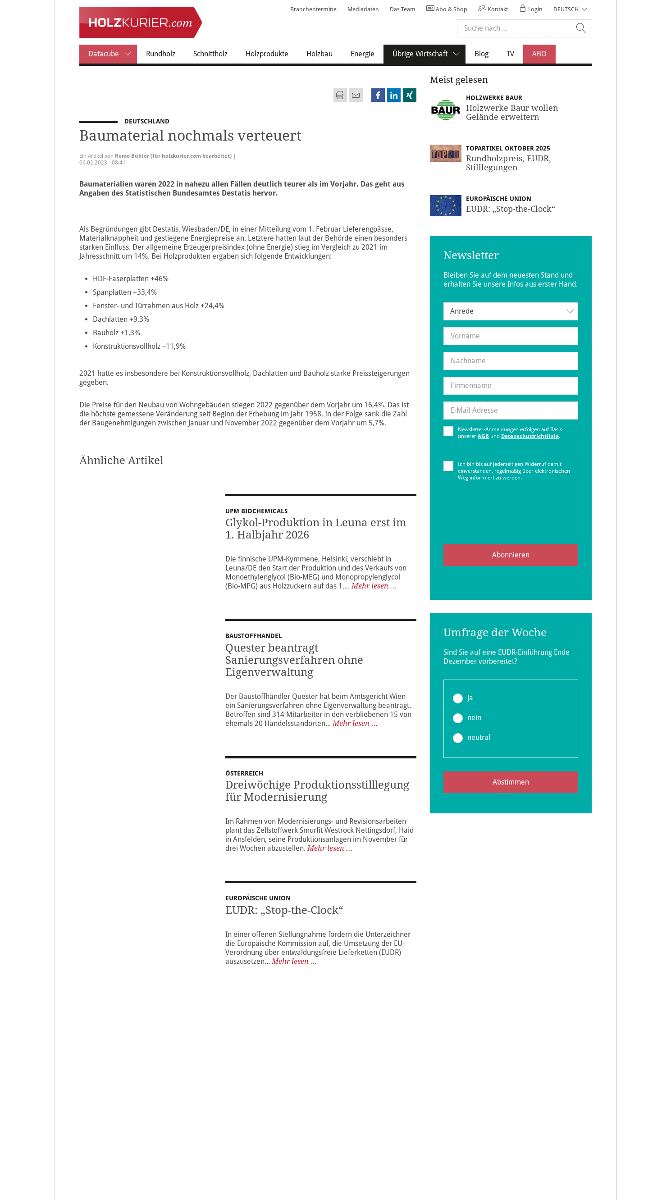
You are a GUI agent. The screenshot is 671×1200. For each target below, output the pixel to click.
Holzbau (319, 54)
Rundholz (160, 54)
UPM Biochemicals (256, 511)
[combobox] (510, 311)
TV (510, 54)
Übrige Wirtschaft (429, 54)
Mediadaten (363, 9)
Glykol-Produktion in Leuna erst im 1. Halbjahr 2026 (315, 528)
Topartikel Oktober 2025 (509, 148)
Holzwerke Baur (495, 97)
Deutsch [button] (566, 9)
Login (531, 9)
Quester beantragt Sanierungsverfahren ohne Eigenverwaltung (294, 660)
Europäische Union (258, 898)
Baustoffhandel (253, 635)
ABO (539, 54)
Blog (481, 54)
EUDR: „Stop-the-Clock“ (284, 910)
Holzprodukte (267, 54)
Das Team (402, 9)
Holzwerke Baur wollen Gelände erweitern (512, 112)
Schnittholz (210, 54)
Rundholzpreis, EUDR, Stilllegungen (508, 163)
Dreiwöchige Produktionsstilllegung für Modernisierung (317, 791)
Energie (362, 54)
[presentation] (511, 520)
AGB (483, 436)
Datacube (112, 54)
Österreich (244, 773)
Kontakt (493, 9)
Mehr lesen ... (374, 586)
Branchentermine (313, 9)
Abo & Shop (446, 9)
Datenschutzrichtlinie (530, 436)
